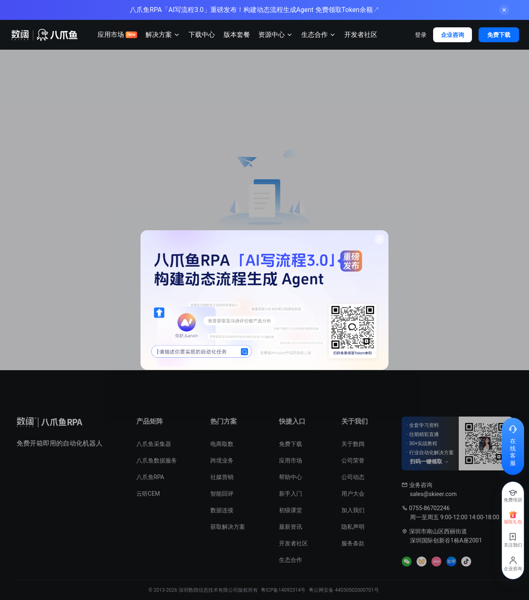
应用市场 (117, 35)
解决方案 (162, 35)
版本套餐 (237, 35)
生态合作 (318, 35)
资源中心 (275, 35)
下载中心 (201, 35)
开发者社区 (360, 35)
